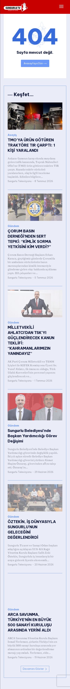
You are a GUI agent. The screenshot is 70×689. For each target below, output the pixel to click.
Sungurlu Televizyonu (20, 181)
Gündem (13, 226)
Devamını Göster (35, 669)
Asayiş (12, 135)
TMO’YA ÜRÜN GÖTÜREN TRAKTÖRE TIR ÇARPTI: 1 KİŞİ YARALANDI (31, 145)
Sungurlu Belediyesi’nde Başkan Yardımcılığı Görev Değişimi (32, 435)
